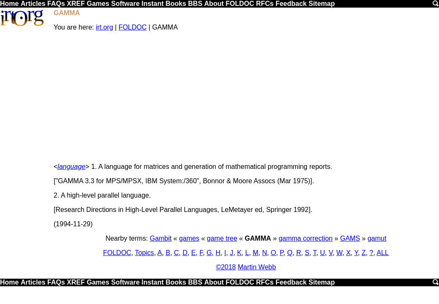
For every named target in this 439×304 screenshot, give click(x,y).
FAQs (56, 3)
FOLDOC (239, 3)
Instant (152, 3)
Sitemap (322, 3)
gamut (377, 238)
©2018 (226, 267)
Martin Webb (257, 267)
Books (175, 3)
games (189, 238)
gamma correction (306, 238)
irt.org (104, 27)
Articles (33, 3)
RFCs (265, 3)
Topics (144, 252)
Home (9, 3)
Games (98, 3)
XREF (76, 3)
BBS (195, 3)
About (214, 3)
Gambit (161, 238)
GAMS (350, 238)
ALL (382, 252)
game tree (222, 238)
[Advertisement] (246, 97)
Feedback (291, 3)
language (71, 166)
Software (125, 3)
